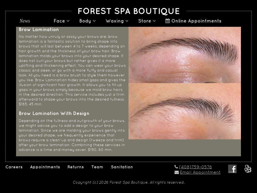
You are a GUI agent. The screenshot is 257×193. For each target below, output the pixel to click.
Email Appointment (200, 173)
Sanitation (122, 167)
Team (97, 167)
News (25, 21)
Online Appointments (193, 21)
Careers (13, 167)
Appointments (45, 167)
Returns (75, 167)
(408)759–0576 (195, 167)
